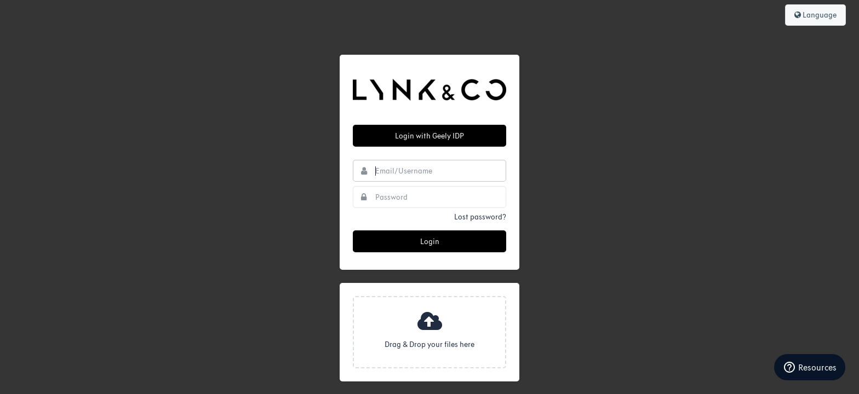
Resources (810, 367)
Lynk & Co (429, 90)
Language (815, 15)
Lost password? (480, 217)
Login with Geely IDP (429, 136)
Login (429, 241)
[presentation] (429, 332)
